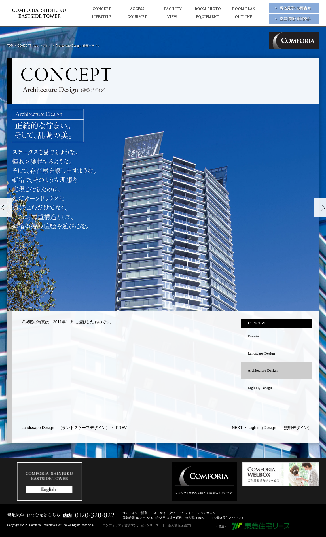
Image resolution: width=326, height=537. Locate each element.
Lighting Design (260, 387)
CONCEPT (101, 10)
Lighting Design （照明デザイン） (280, 427)
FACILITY (172, 10)
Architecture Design (263, 370)
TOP (10, 45)
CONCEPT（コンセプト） (34, 45)
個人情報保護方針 (180, 525)
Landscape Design (261, 353)
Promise (254, 336)
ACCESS (136, 10)
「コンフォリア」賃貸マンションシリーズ (129, 525)
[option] (163, 207)
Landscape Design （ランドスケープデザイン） (65, 427)
